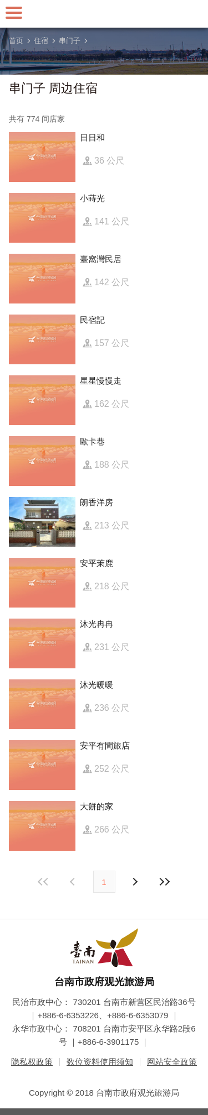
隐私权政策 (32, 1061)
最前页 (43, 882)
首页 (16, 40)
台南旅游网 (104, 14)
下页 (74, 882)
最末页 (165, 882)
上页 (135, 882)
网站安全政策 (172, 1061)
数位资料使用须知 (100, 1061)
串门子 (69, 40)
